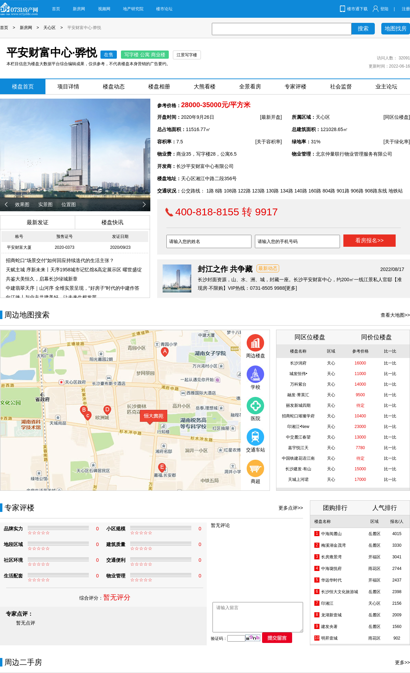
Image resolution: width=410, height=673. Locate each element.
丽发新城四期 (298, 405)
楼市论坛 (164, 8)
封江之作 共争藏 (225, 269)
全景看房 (250, 86)
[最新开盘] (271, 117)
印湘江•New (298, 426)
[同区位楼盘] (396, 117)
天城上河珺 (298, 479)
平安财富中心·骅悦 (84, 27)
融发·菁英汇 (298, 394)
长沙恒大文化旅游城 (339, 591)
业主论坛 (386, 86)
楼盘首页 (23, 86)
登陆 (384, 8)
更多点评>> (290, 508)
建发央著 (329, 626)
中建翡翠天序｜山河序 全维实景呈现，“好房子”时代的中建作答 (72, 288)
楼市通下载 (357, 8)
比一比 (390, 363)
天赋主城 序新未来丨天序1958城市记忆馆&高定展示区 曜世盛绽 (74, 269)
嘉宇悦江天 (298, 447)
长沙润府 (298, 363)
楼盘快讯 (112, 222)
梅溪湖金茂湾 (333, 545)
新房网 (79, 8)
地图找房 (396, 28)
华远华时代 (331, 580)
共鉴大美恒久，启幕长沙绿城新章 (42, 279)
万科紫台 (298, 384)
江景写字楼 (187, 55)
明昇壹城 (329, 638)
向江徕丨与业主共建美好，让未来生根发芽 (51, 297)
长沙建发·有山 (298, 469)
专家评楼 (295, 86)
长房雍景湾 (331, 557)
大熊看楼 (205, 86)
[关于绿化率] (396, 141)
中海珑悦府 (331, 568)
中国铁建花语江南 (298, 458)
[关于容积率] (268, 141)
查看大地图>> (395, 315)
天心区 (49, 27)
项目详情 (68, 86)
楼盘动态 (114, 86)
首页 (56, 8)
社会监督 (341, 86)
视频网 (104, 8)
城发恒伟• (298, 373)
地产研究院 (133, 8)
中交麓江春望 (298, 437)
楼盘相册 (159, 86)
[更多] (291, 288)
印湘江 (327, 603)
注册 (406, 8)
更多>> (402, 662)
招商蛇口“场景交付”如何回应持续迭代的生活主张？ (60, 260)
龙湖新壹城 (331, 615)
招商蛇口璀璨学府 (298, 416)
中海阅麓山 (331, 533)
